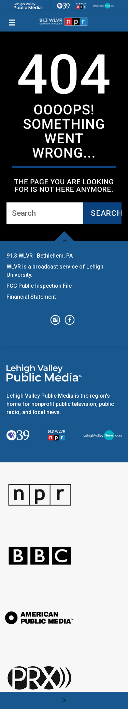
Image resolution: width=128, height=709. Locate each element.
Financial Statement (31, 297)
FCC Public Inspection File (39, 286)
